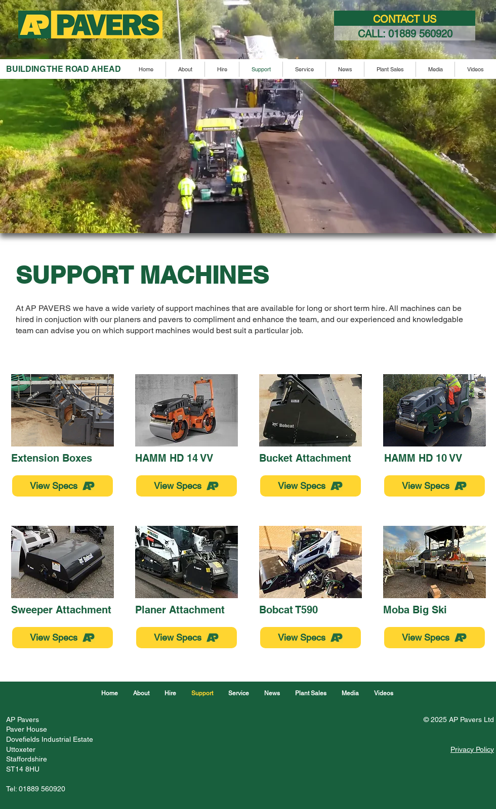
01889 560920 (420, 34)
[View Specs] (62, 486)
